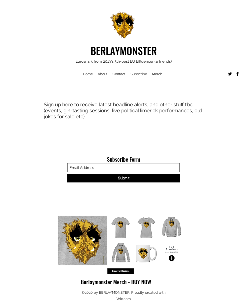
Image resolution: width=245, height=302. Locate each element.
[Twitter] (230, 73)
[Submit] (123, 178)
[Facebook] (237, 73)
